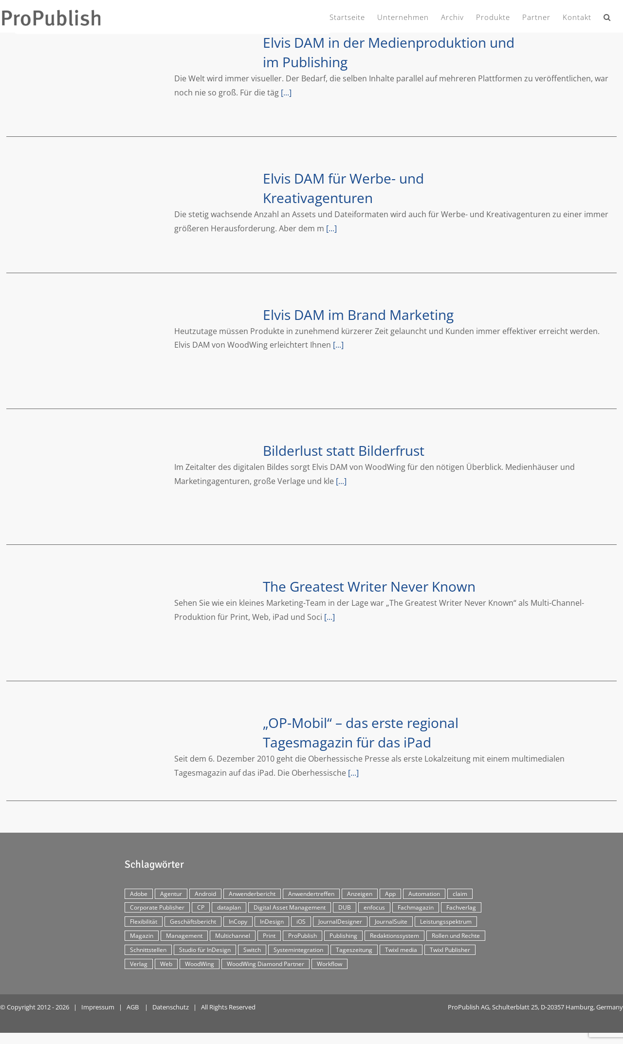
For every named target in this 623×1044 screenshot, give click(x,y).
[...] (286, 92)
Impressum (97, 1007)
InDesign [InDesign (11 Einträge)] (272, 921)
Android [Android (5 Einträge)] (205, 894)
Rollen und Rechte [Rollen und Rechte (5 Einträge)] (456, 936)
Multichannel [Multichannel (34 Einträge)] (232, 936)
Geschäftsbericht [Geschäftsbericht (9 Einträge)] (193, 921)
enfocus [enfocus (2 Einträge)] (374, 907)
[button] (607, 15)
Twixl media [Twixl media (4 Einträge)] (401, 950)
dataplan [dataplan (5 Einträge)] (229, 907)
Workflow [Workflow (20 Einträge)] (329, 964)
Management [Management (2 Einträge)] (184, 936)
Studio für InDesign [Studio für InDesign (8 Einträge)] (205, 950)
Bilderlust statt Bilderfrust (343, 450)
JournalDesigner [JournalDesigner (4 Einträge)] (340, 921)
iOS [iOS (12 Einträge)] (301, 921)
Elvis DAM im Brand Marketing (358, 314)
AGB (133, 1007)
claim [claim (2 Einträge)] (460, 894)
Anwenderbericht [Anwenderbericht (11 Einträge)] (252, 894)
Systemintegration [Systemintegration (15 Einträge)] (298, 950)
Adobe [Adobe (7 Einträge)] (138, 894)
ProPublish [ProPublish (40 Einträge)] (302, 936)
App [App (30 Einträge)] (390, 894)
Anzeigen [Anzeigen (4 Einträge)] (359, 894)
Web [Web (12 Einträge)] (166, 964)
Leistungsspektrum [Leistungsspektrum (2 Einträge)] (446, 921)
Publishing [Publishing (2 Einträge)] (343, 936)
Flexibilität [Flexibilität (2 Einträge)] (143, 921)
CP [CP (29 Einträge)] (200, 907)
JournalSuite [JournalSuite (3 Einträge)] (391, 921)
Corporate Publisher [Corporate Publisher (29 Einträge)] (157, 907)
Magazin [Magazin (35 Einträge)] (141, 936)
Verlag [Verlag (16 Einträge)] (138, 964)
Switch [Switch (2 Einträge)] (252, 950)
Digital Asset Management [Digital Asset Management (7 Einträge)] (290, 907)
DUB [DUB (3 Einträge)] (344, 907)
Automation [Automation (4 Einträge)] (424, 894)
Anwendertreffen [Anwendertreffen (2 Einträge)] (311, 894)
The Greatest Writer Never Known (369, 586)
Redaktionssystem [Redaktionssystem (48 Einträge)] (394, 936)
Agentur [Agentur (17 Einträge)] (171, 894)
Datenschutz (170, 1007)
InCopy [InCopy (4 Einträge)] (238, 921)
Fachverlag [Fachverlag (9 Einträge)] (461, 907)
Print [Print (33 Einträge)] (269, 936)
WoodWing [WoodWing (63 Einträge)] (199, 964)
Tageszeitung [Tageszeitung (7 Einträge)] (354, 950)
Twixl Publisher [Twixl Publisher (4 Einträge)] (450, 950)
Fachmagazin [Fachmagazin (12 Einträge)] (416, 907)
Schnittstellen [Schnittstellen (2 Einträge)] (148, 950)
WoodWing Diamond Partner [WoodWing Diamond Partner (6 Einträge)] (265, 964)
